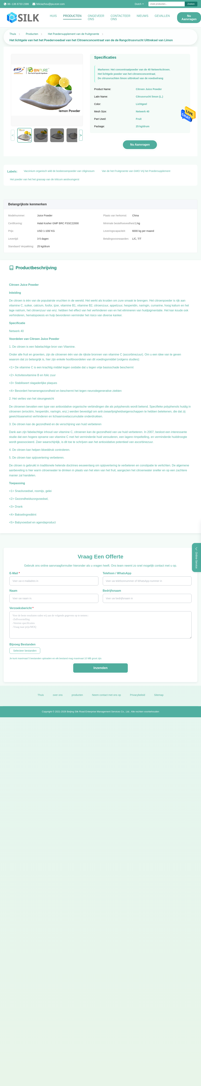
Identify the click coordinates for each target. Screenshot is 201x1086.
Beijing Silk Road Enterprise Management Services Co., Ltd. (98, 715)
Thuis (12, 33)
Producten (72, 15)
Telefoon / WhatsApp (117, 573)
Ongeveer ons (96, 17)
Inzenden (100, 668)
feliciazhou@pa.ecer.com (50, 4)
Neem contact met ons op (106, 698)
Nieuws (142, 15)
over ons (58, 698)
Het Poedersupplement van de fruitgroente (73, 33)
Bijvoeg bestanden (22, 644)
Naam (13, 590)
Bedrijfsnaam (112, 590)
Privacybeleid (137, 698)
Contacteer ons (120, 17)
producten (77, 698)
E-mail (14, 573)
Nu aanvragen (140, 144)
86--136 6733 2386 (18, 4)
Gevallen (162, 15)
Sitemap (158, 698)
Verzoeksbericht (21, 608)
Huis (53, 15)
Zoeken (191, 4)
